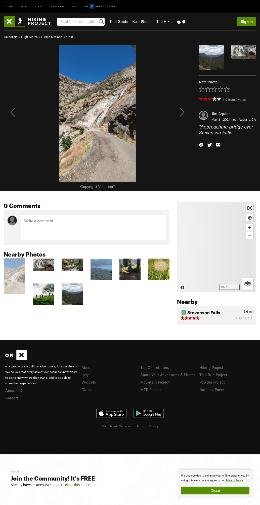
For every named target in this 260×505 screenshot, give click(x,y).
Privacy (153, 426)
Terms (141, 426)
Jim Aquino (221, 113)
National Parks (211, 389)
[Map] (216, 247)
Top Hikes (164, 21)
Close (215, 490)
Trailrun (56, 6)
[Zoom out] (249, 235)
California (11, 37)
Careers (11, 398)
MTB (24, 6)
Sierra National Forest (57, 37)
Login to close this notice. (71, 485)
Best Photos (142, 21)
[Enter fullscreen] (249, 208)
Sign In (247, 21)
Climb (8, 6)
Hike (38, 6)
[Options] (247, 284)
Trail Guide (118, 21)
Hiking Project (211, 367)
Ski (74, 6)
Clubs (86, 389)
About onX (14, 390)
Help (85, 374)
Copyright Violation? (97, 186)
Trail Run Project (213, 374)
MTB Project (150, 389)
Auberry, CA (247, 119)
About (86, 367)
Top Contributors (154, 367)
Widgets (88, 382)
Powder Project (212, 382)
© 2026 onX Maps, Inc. (117, 426)
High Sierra (29, 37)
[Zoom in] (249, 227)
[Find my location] (249, 218)
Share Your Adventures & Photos (167, 374)
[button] (201, 144)
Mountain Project (154, 382)
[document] (215, 483)
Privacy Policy (234, 480)
